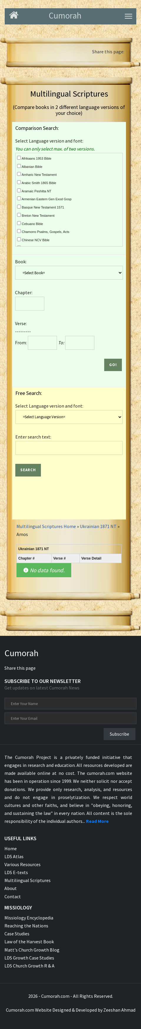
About (10, 888)
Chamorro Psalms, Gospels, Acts (43, 231)
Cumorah (21, 653)
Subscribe (119, 734)
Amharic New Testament (37, 174)
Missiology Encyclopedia (28, 918)
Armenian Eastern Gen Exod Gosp (44, 198)
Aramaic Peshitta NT (34, 190)
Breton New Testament (35, 215)
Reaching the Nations (26, 926)
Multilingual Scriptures (27, 880)
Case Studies (16, 934)
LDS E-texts (16, 872)
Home (10, 848)
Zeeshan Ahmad (119, 1010)
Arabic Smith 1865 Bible (36, 182)
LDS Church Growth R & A (29, 966)
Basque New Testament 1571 (40, 207)
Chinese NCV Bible (33, 239)
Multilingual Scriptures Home (46, 526)
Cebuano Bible (30, 223)
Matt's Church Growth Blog (31, 950)
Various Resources (22, 864)
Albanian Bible (29, 166)
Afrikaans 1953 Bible (34, 158)
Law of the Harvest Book (29, 941)
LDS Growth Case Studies (29, 958)
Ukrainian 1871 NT (98, 526)
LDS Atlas (14, 856)
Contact (12, 896)
